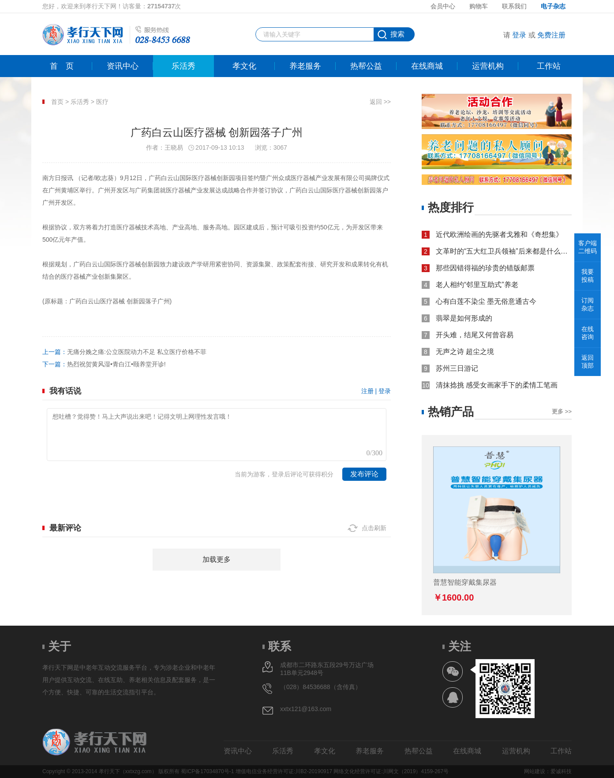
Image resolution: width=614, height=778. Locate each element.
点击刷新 (374, 527)
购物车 (478, 6)
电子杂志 (553, 6)
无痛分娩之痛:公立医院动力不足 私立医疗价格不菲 (136, 351)
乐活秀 (183, 66)
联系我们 (514, 6)
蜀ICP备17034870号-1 (207, 771)
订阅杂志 (587, 304)
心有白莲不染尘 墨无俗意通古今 (486, 301)
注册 (367, 391)
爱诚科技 (561, 771)
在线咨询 (587, 332)
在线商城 (427, 66)
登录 (519, 35)
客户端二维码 (587, 247)
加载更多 (216, 559)
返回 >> (380, 101)
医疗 (102, 101)
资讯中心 (123, 66)
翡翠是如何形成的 (464, 318)
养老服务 (305, 66)
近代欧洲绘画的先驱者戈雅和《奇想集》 (499, 234)
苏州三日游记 (457, 368)
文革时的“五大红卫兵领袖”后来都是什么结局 (504, 251)
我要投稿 (587, 275)
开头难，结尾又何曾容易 (474, 335)
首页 (62, 66)
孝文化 (244, 66)
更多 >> (562, 411)
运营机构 (488, 66)
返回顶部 (587, 361)
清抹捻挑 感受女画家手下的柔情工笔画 (497, 385)
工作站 (549, 66)
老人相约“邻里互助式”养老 (477, 284)
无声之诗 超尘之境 (465, 351)
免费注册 (551, 35)
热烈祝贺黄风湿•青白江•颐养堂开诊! (116, 364)
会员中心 (443, 6)
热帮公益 (366, 66)
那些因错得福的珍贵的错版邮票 (485, 268)
